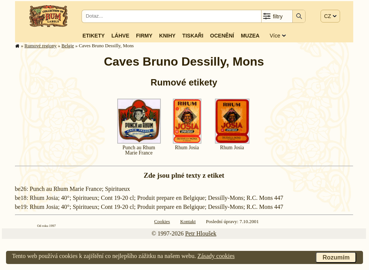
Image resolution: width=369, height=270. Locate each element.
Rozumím (335, 257)
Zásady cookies (215, 256)
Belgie (68, 45)
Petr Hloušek (200, 233)
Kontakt (187, 221)
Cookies (162, 221)
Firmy (144, 36)
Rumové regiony (40, 45)
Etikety (93, 36)
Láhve (120, 36)
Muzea (250, 36)
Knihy (167, 36)
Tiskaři (192, 36)
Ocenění (222, 36)
